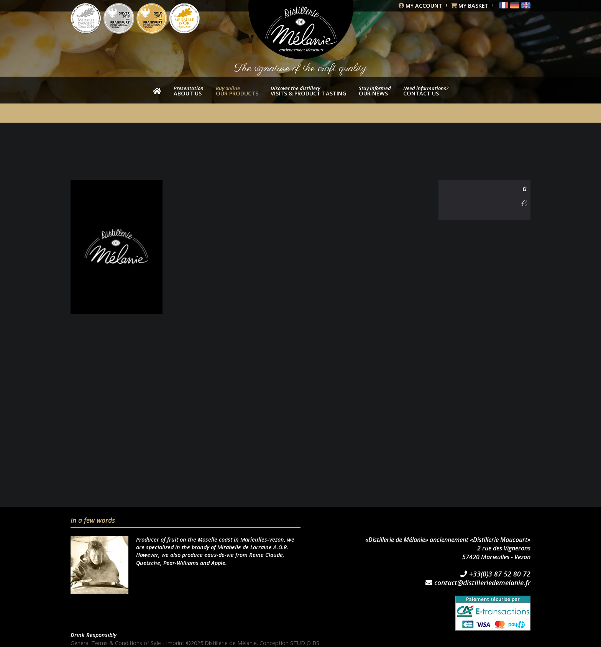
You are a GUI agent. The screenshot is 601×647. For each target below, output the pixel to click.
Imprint (175, 643)
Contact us (425, 91)
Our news (375, 91)
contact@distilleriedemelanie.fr (477, 583)
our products (237, 91)
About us (189, 91)
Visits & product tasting (308, 91)
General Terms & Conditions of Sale (116, 643)
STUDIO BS (304, 643)
